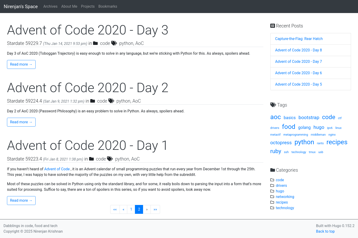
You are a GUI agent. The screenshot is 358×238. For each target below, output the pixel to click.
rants (320, 143)
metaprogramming (295, 134)
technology (298, 152)
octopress (281, 142)
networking (285, 196)
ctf (339, 118)
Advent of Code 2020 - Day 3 (87, 30)
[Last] (155, 209)
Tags (278, 105)
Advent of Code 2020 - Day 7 (298, 61)
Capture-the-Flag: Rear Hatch (299, 39)
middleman (318, 134)
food (288, 127)
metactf (275, 134)
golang (304, 127)
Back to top (325, 231)
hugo (319, 127)
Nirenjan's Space (21, 6)
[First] (115, 209)
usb (320, 152)
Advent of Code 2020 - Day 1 (87, 145)
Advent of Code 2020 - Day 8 (298, 50)
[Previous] (123, 209)
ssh (286, 152)
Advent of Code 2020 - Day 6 (298, 73)
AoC (139, 43)
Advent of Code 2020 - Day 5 (298, 84)
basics (290, 117)
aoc (275, 117)
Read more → (21, 64)
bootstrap (308, 117)
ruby (275, 151)
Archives (50, 6)
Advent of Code (57, 169)
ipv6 (330, 128)
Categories (284, 170)
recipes (336, 142)
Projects (88, 6)
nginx (332, 134)
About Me (69, 6)
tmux (312, 152)
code (105, 43)
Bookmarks (107, 6)
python (126, 43)
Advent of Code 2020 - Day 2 (87, 87)
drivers (274, 128)
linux (338, 128)
